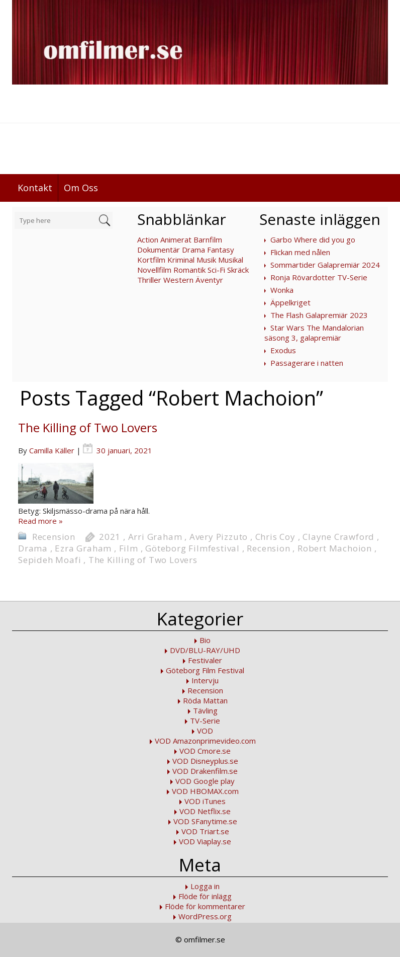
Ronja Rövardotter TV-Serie (318, 277)
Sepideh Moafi (49, 560)
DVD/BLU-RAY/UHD (205, 650)
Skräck (238, 270)
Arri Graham (155, 536)
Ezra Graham (83, 548)
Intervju (205, 680)
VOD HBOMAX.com (205, 791)
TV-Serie (205, 720)
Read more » (40, 521)
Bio (205, 640)
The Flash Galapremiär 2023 (319, 315)
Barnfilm (207, 239)
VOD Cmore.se (205, 751)
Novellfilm (154, 270)
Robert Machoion (334, 548)
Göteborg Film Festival (205, 670)
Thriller (149, 280)
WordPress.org (205, 916)
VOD (205, 731)
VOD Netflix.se (205, 811)
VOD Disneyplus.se (205, 761)
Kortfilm (151, 260)
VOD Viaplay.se (205, 841)
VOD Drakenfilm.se (205, 771)
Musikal (230, 260)
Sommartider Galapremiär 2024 (325, 265)
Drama (193, 250)
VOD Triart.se (205, 831)
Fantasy (220, 250)
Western (178, 280)
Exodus (283, 350)
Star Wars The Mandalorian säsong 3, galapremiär (314, 333)
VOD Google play (205, 781)
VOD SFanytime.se (205, 821)
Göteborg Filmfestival (192, 548)
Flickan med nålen (300, 252)
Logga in (205, 886)
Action (147, 239)
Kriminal (180, 260)
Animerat (175, 239)
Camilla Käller (51, 450)
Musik (206, 260)
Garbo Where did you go (312, 239)
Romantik (189, 270)
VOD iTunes (205, 801)
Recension (53, 536)
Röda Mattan (205, 700)
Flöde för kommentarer (205, 906)
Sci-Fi (216, 270)
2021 (110, 536)
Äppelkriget (290, 302)
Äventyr (209, 280)
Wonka (281, 290)
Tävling (205, 710)
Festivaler (205, 660)
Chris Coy (275, 536)
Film (128, 548)
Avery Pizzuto (218, 536)
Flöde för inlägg (205, 896)
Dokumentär (158, 250)
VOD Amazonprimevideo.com (205, 741)
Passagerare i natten (306, 363)
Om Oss (81, 188)
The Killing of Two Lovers (87, 427)
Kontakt (35, 188)
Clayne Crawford (338, 536)
